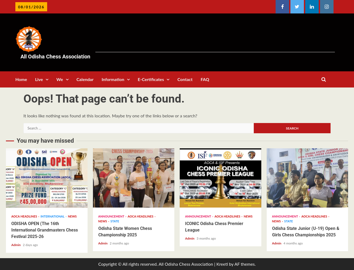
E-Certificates (151, 79)
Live (39, 79)
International (52, 216)
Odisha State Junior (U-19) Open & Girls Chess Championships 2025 (307, 178)
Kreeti (222, 264)
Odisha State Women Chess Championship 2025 (134, 178)
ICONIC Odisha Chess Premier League (220, 178)
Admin (16, 245)
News (72, 216)
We (59, 79)
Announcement (111, 216)
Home (21, 79)
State (114, 221)
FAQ (205, 79)
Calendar (85, 79)
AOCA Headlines (24, 216)
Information (113, 79)
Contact (184, 79)
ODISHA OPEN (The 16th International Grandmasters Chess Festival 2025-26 (47, 178)
